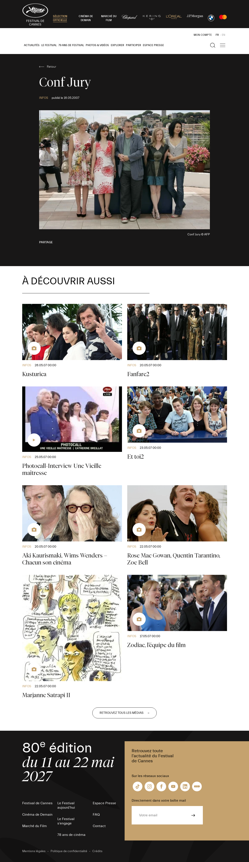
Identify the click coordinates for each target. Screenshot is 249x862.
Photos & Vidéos (97, 45)
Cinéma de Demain (37, 815)
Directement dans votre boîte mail (159, 800)
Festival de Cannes (37, 803)
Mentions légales (33, 851)
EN (223, 34)
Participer (133, 45)
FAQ (96, 815)
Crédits (97, 851)
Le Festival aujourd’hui (66, 805)
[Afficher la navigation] (222, 45)
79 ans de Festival (71, 45)
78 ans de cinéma (71, 835)
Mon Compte (203, 34)
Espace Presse (153, 45)
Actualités (32, 45)
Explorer (117, 45)
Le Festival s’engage (66, 821)
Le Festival (49, 45)
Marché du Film (34, 826)
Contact (99, 826)
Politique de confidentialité (69, 851)
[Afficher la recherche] (212, 45)
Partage (46, 242)
